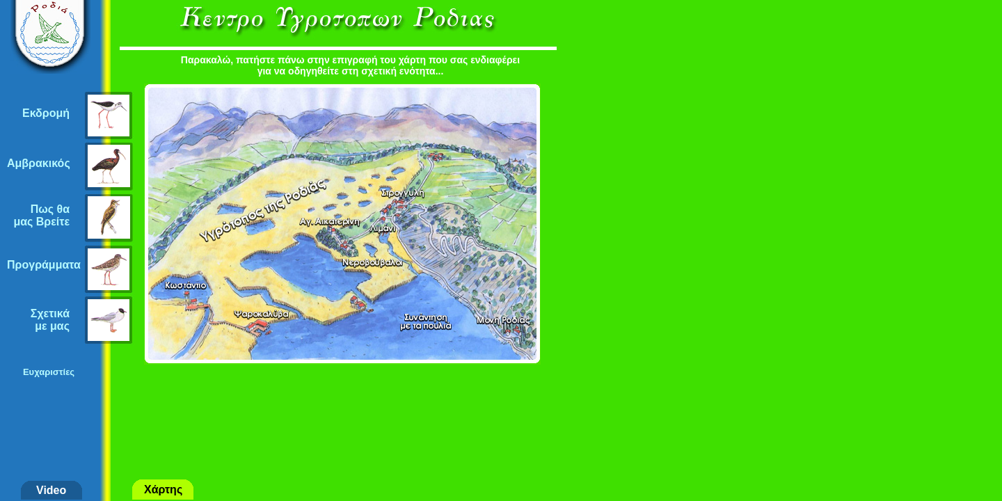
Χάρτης (163, 489)
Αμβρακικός (38, 163)
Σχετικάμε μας (50, 320)
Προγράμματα (44, 265)
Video (51, 490)
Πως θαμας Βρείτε (41, 215)
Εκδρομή (46, 113)
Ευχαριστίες (48, 372)
